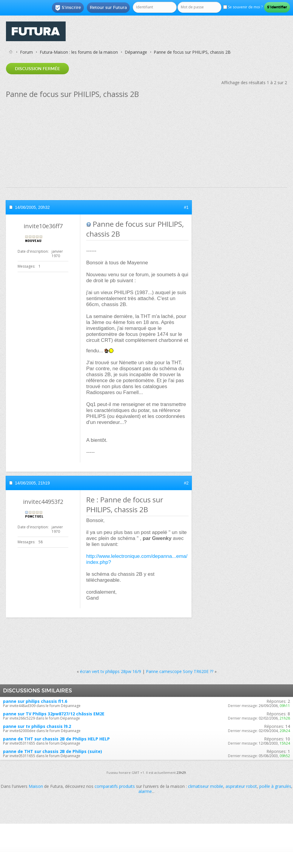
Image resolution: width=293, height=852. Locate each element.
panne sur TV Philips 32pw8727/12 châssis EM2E (53, 714)
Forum (26, 52)
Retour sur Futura (108, 7)
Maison (36, 786)
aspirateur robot (241, 786)
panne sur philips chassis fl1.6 (35, 701)
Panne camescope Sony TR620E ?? (179, 671)
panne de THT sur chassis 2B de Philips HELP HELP (56, 739)
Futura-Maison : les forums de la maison (79, 52)
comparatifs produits (115, 786)
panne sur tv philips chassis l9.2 (37, 726)
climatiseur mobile (205, 786)
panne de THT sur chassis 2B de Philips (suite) (52, 751)
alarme (145, 791)
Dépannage (136, 52)
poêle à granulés (275, 786)
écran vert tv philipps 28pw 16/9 (110, 671)
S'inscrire (68, 8)
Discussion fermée (37, 68)
